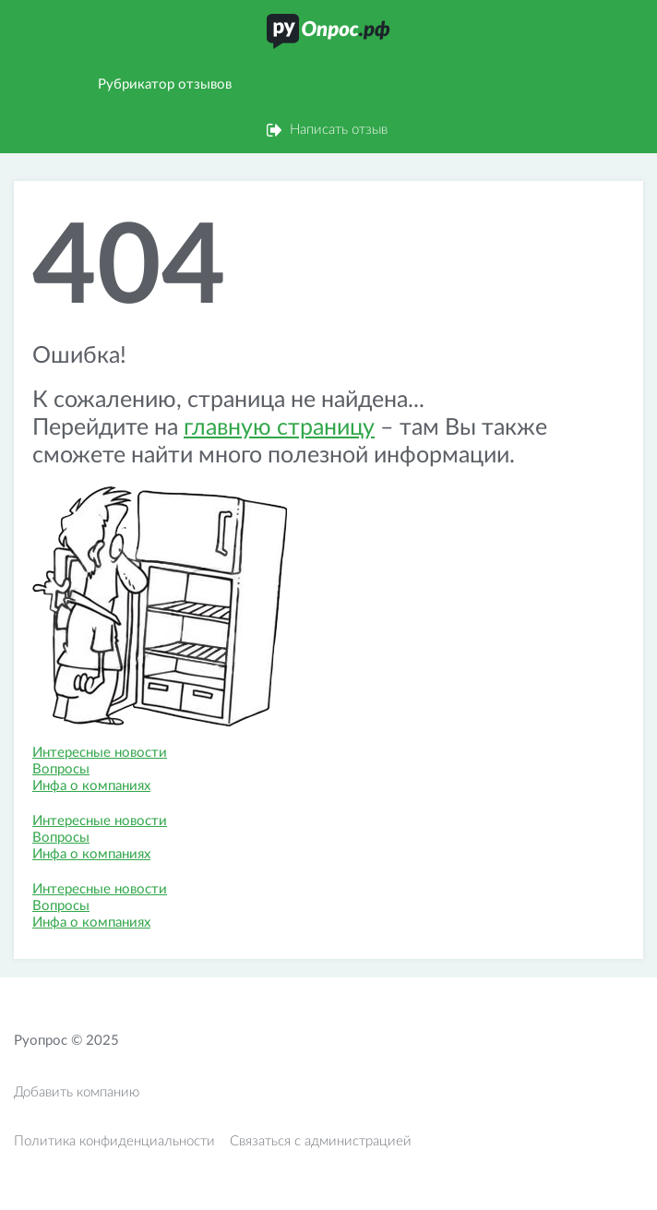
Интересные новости (99, 753)
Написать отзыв (339, 130)
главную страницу (279, 427)
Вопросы (61, 769)
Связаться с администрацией (321, 1141)
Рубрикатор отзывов (165, 84)
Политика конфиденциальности (114, 1141)
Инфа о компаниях (91, 786)
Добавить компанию (76, 1092)
